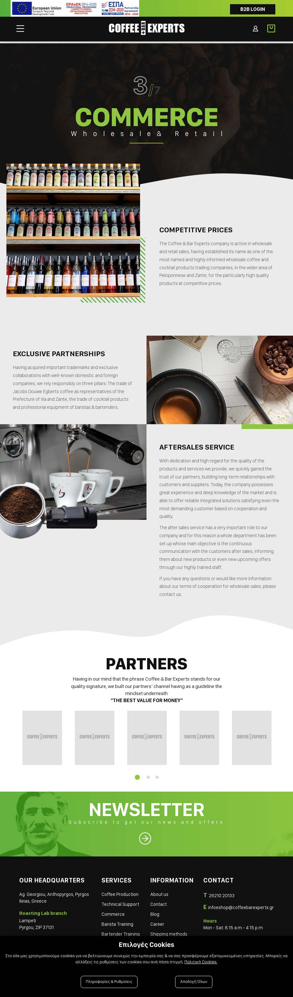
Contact (158, 903)
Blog (154, 912)
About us (159, 893)
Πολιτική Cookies (201, 962)
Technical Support (120, 903)
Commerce (113, 912)
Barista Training (117, 922)
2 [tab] (148, 775)
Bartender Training (121, 932)
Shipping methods (168, 932)
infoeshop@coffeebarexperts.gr (241, 905)
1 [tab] (136, 775)
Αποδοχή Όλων (193, 981)
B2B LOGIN (252, 9)
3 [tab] (157, 775)
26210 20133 (222, 894)
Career (157, 922)
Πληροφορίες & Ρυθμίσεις (109, 981)
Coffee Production (120, 893)
